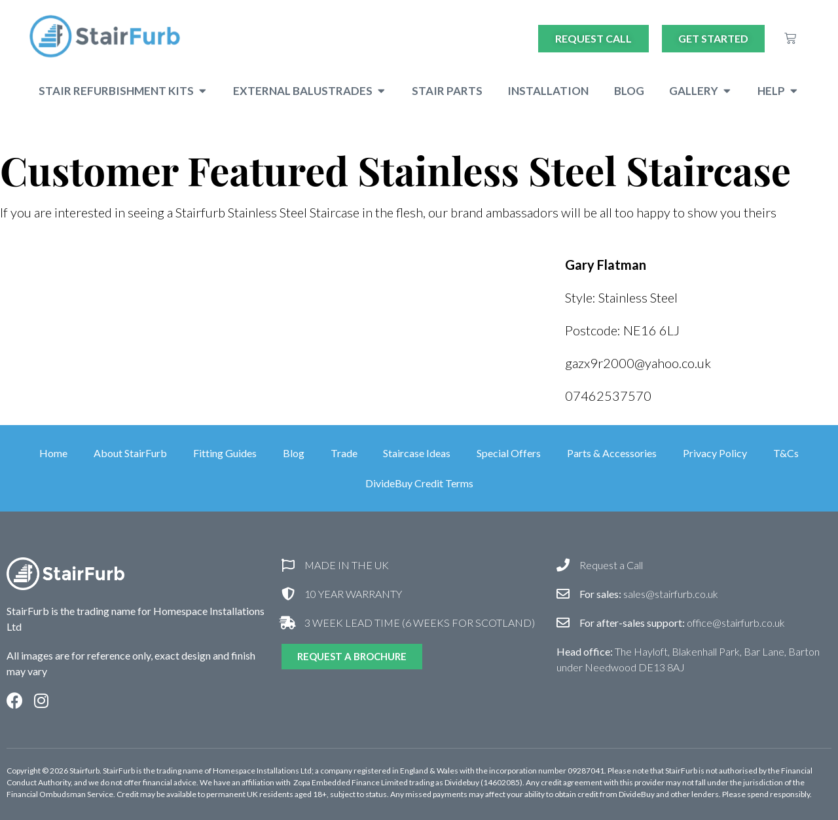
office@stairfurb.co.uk (682, 622)
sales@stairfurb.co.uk (648, 593)
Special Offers (509, 453)
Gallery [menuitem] (693, 91)
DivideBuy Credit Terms (419, 483)
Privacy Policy (715, 453)
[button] (202, 91)
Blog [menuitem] (629, 91)
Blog (293, 453)
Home (53, 453)
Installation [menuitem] (548, 91)
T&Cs (786, 453)
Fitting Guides (225, 453)
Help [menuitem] (771, 91)
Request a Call (611, 565)
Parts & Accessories (612, 453)
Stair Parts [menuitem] (447, 91)
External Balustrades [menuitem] (303, 91)
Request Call (593, 38)
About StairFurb (130, 453)
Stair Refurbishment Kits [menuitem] (116, 91)
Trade (344, 453)
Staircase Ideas (417, 453)
